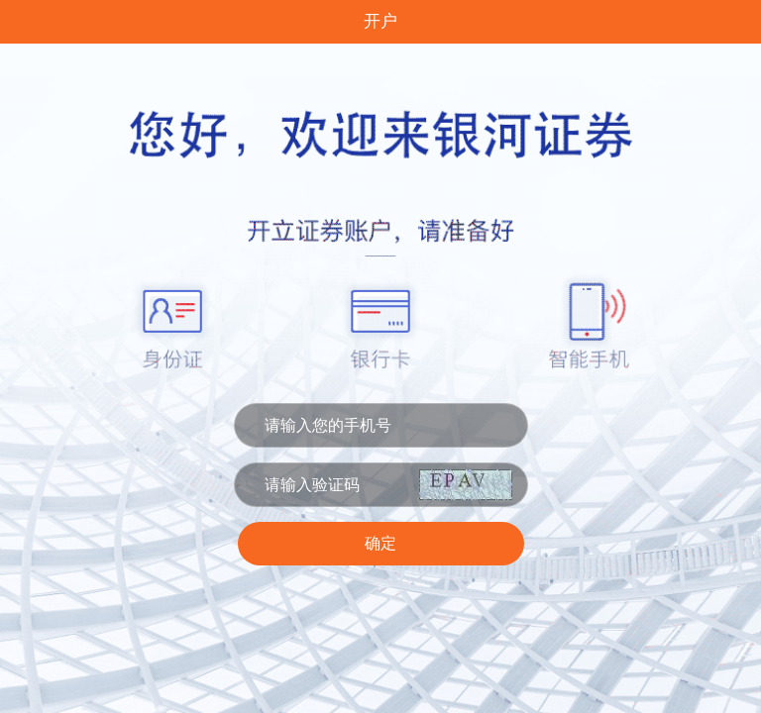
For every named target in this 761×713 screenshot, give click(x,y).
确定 (380, 543)
